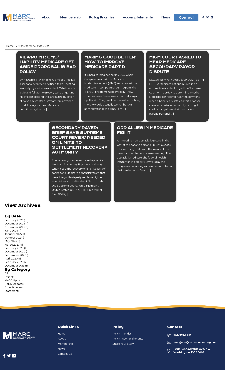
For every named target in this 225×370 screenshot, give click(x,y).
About (47, 18)
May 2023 (11, 242)
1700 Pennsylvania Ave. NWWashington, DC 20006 (191, 351)
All (6, 274)
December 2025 (15, 224)
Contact (186, 18)
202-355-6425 (182, 336)
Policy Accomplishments (127, 339)
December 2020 (15, 252)
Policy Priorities (101, 18)
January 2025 (13, 235)
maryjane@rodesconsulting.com (195, 343)
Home (10, 46)
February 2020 (14, 263)
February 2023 (14, 249)
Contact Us (65, 354)
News (165, 18)
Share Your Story (123, 344)
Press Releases (14, 288)
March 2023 (12, 245)
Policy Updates (14, 284)
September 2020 (15, 255)
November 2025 (15, 228)
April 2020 (11, 259)
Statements (12, 291)
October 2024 (13, 238)
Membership (70, 18)
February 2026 (14, 220)
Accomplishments (138, 18)
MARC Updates (14, 281)
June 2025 (11, 231)
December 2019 (15, 266)
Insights (9, 277)
